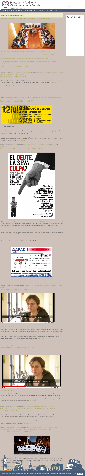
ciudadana (52, 466)
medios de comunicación (5, 99)
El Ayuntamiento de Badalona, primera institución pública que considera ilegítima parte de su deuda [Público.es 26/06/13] (28, 54)
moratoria (21, 429)
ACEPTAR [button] (80, 473)
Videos (56, 10)
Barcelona (47, 97)
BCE (49, 466)
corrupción (57, 466)
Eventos (51, 10)
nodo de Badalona (53, 82)
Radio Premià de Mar (39, 80)
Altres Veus (54, 80)
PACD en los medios (19, 97)
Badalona (42, 97)
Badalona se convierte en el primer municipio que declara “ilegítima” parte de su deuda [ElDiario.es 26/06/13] (25, 51)
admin (22, 74)
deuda (41, 72)
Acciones (13, 72)
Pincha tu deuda (28, 10)
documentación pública (5, 429)
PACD (12, 99)
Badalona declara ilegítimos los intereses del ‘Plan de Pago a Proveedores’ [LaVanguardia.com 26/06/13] (24, 58)
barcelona (2, 146)
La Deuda (15, 10)
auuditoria (39, 466)
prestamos (10, 74)
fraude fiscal (14, 468)
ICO (43, 72)
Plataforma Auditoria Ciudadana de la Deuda (25, 4)
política (32, 429)
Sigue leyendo (23, 140)
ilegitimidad (47, 72)
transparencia (3, 345)
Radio (25, 97)
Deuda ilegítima (23, 72)
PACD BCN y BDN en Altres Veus (13, 76)
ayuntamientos (44, 466)
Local (51, 72)
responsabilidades (29, 468)
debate (52, 427)
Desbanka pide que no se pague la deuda (16, 289)
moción (54, 72)
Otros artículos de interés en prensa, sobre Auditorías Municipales (25, 18)
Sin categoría (14, 144)
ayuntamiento (39, 427)
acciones (28, 144)
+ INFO (75, 473)
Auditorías (18, 72)
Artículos (46, 10)
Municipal (58, 72)
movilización (47, 144)
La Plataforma (8, 10)
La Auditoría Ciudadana (38, 10)
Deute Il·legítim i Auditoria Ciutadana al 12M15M (18, 101)
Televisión (26, 344)
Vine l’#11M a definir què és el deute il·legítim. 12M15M (21, 148)
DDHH (49, 427)
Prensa (28, 72)
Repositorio (20, 10)
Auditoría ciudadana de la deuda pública (15, 431)
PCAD (29, 429)
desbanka (44, 344)
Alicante (30, 427)
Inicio (3, 10)
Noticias (13, 97)
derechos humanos (4, 468)
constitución (45, 427)
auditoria (38, 97)
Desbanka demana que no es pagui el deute (17, 348)
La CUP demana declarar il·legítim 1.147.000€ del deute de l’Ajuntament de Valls (19, 66)
